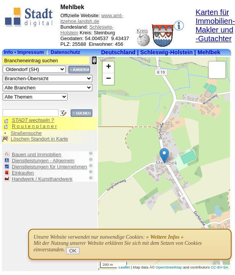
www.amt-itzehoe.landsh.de (91, 18)
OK (72, 251)
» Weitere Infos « (164, 237)
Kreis (142, 31)
